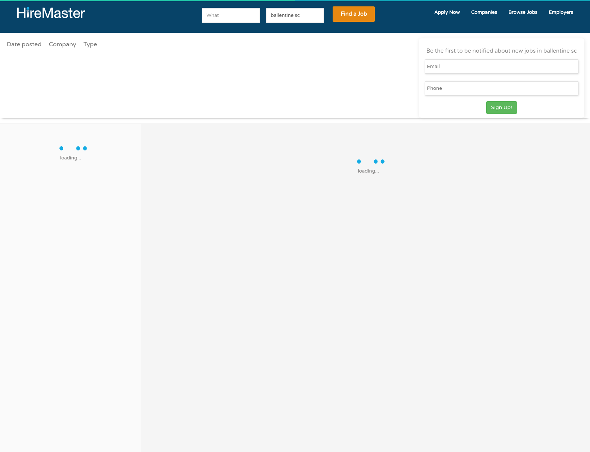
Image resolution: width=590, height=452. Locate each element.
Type (90, 44)
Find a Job (354, 14)
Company (62, 44)
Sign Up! (501, 107)
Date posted (24, 44)
